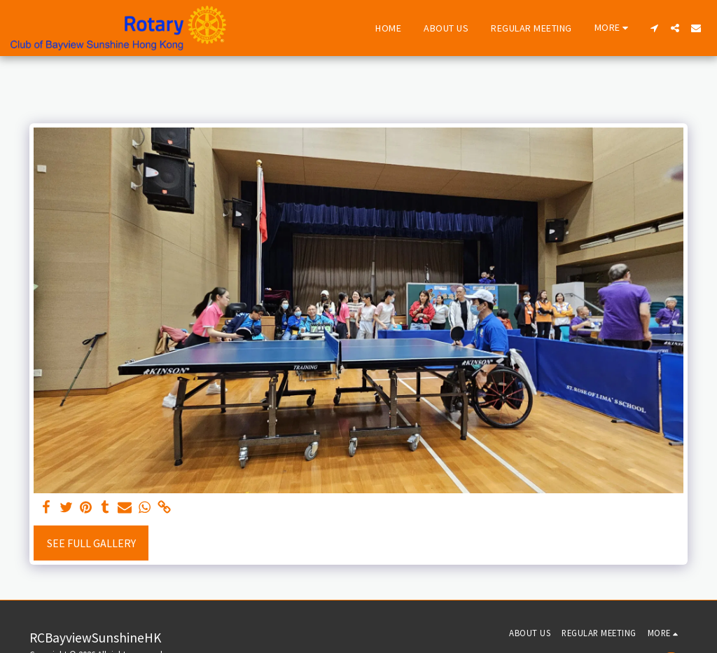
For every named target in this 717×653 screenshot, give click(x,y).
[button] (654, 28)
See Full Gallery (91, 543)
